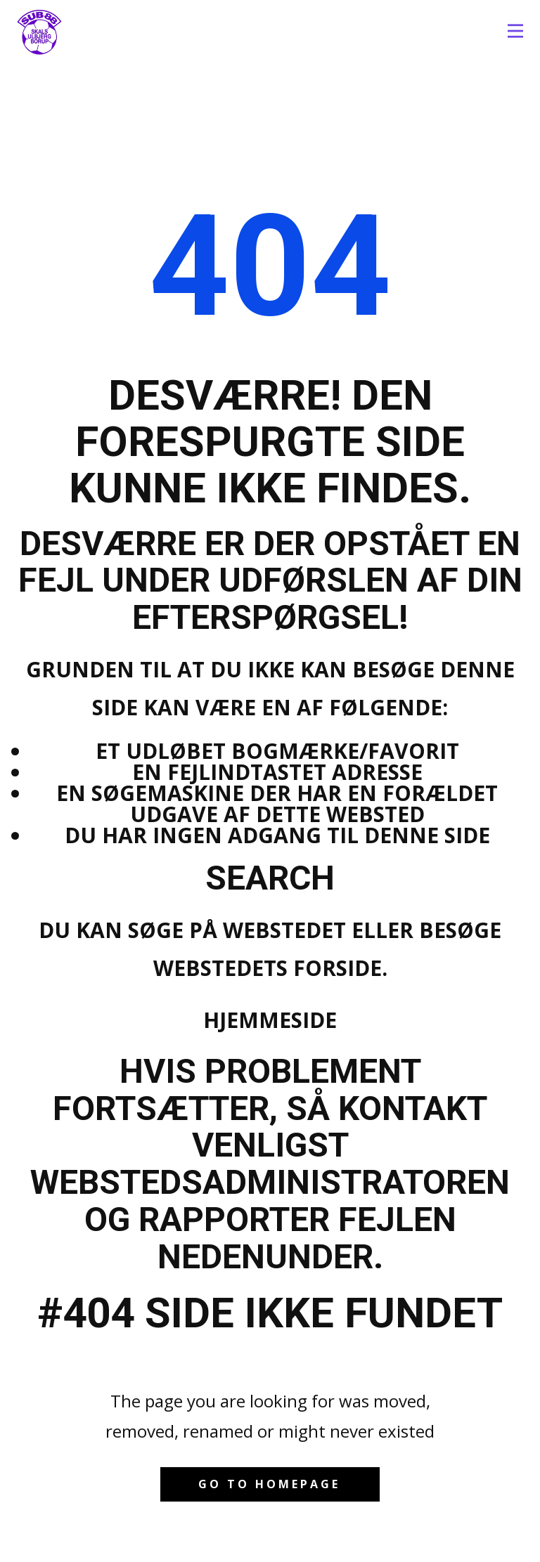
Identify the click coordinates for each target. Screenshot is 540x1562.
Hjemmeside (270, 1019)
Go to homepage (269, 1484)
